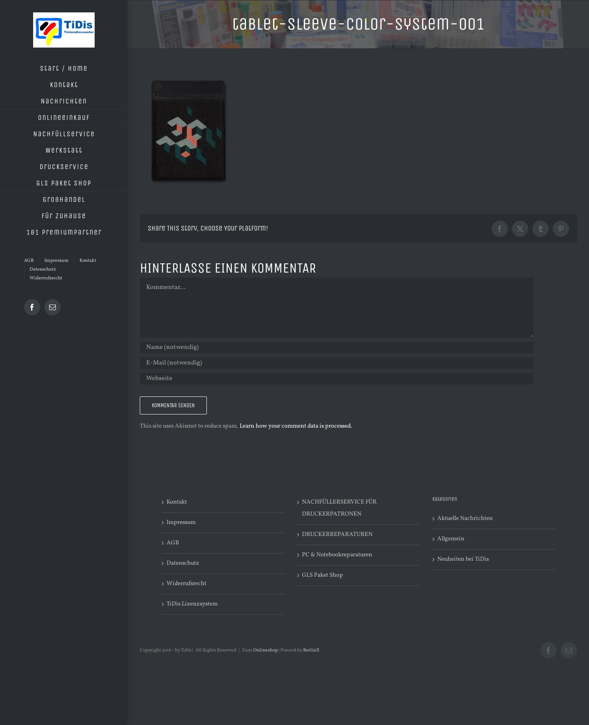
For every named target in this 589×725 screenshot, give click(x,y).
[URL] (336, 378)
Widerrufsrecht (186, 584)
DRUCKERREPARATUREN (337, 534)
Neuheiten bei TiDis (463, 559)
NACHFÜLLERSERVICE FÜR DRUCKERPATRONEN (339, 508)
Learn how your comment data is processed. (296, 426)
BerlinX (311, 650)
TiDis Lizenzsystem (192, 604)
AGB (173, 543)
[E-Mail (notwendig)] (336, 363)
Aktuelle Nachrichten (465, 518)
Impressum (181, 522)
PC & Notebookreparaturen (337, 555)
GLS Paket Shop (322, 575)
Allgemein (450, 539)
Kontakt (177, 502)
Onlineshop (265, 650)
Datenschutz (183, 563)
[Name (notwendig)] (336, 347)
